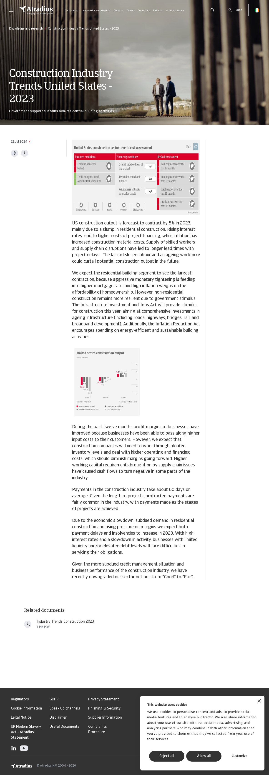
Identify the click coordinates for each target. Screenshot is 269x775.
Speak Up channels (65, 708)
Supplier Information (105, 718)
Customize (239, 756)
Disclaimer (58, 718)
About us (118, 11)
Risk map (158, 11)
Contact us (144, 11)
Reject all (166, 756)
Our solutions (72, 11)
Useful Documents (64, 727)
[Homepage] (36, 10)
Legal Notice (21, 718)
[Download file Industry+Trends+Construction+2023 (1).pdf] (27, 624)
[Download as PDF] (24, 153)
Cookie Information (26, 708)
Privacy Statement (103, 699)
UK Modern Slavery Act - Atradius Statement (26, 732)
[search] (212, 10)
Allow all (204, 756)
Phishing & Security (104, 708)
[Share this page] (14, 153)
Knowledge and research (97, 11)
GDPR (54, 699)
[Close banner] (259, 701)
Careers (131, 11)
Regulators (20, 699)
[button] (11, 10)
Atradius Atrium (175, 11)
